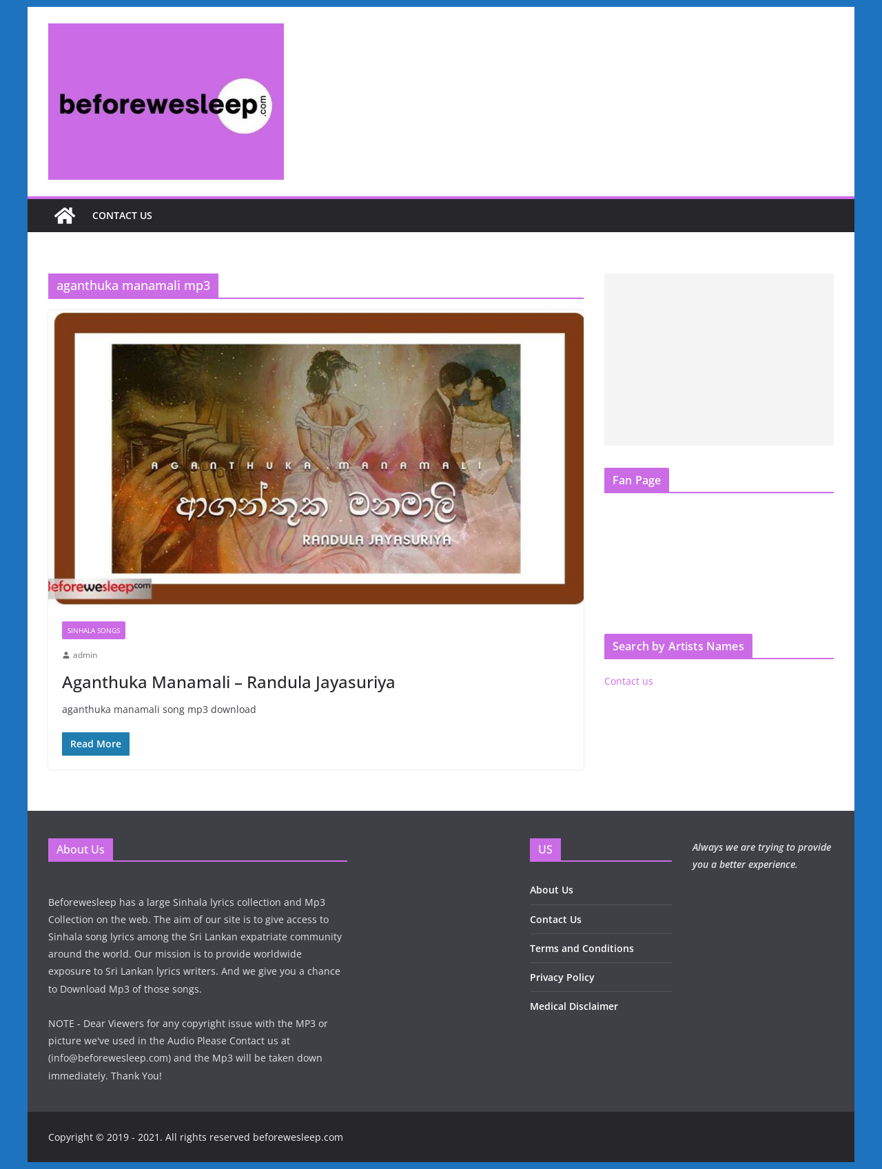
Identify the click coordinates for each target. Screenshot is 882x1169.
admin (85, 655)
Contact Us (556, 919)
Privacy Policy (562, 977)
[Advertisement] (719, 359)
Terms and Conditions (582, 948)
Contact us (122, 215)
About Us (551, 889)
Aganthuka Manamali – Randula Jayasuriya (229, 681)
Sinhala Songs (94, 630)
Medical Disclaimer (574, 1006)
